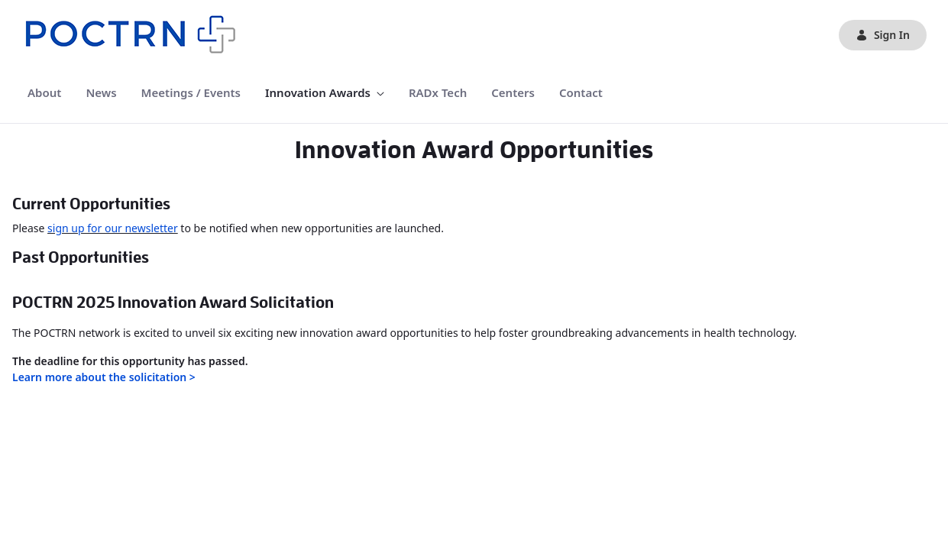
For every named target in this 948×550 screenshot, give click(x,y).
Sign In (883, 35)
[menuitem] (44, 92)
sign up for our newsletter (112, 228)
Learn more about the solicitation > (104, 377)
